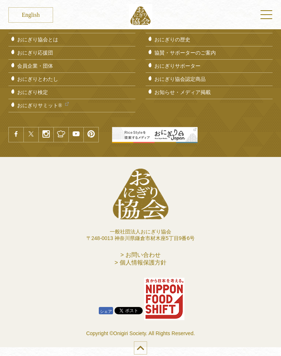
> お (140, 255)
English (31, 15)
